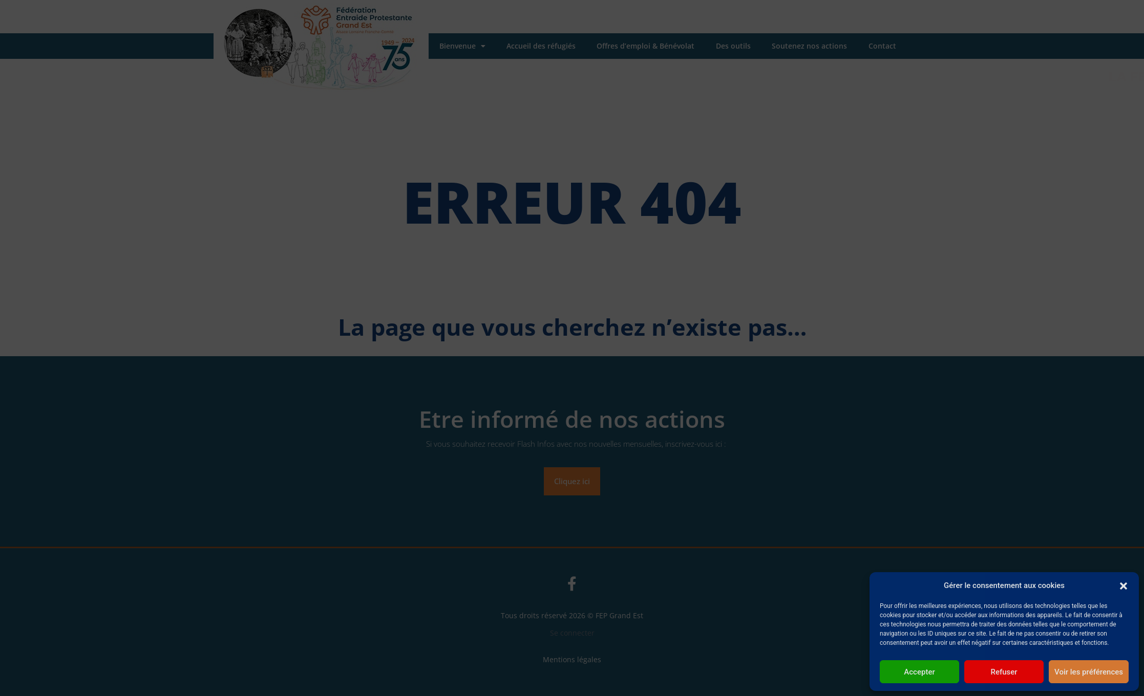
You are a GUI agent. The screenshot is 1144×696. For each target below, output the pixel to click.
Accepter (919, 672)
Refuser (1003, 672)
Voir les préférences (1088, 672)
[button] (1123, 585)
